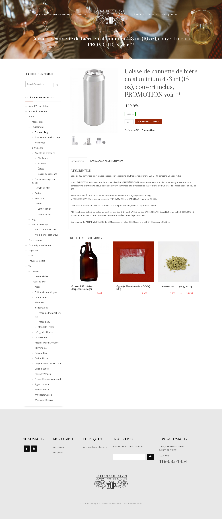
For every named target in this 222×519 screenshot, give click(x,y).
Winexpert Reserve (44, 399)
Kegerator (34, 250)
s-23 (31, 255)
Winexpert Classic (43, 394)
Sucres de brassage (47, 173)
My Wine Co (41, 347)
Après (37, 286)
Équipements (38, 126)
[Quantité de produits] (129, 121)
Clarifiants (43, 158)
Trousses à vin (39, 281)
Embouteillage (148, 130)
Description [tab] (78, 161)
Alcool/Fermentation (39, 106)
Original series (42, 368)
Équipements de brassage (47, 137)
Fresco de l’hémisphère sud (48, 314)
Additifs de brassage (45, 152)
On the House (42, 358)
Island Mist (40, 302)
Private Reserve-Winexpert (48, 379)
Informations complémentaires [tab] (106, 161)
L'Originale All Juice (44, 332)
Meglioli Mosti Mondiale (47, 342)
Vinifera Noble (42, 389)
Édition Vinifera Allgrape (46, 292)
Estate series (41, 297)
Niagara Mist (41, 352)
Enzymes (42, 163)
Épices (41, 168)
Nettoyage (40, 142)
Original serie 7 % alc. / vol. (48, 363)
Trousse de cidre (37, 260)
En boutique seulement (40, 245)
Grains (38, 193)
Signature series (43, 384)
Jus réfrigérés (41, 307)
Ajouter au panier (148, 122)
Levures (39, 203)
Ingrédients (37, 147)
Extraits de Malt (42, 187)
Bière (138, 130)
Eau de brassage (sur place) (44, 181)
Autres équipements (39, 111)
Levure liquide (44, 208)
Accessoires (37, 121)
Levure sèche (44, 214)
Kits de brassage (40, 224)
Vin (30, 266)
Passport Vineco (43, 373)
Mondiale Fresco (46, 326)
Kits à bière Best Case (46, 229)
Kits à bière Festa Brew (46, 234)
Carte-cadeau (35, 240)
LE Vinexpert (41, 337)
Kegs (34, 219)
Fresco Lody (44, 321)
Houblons (39, 198)
